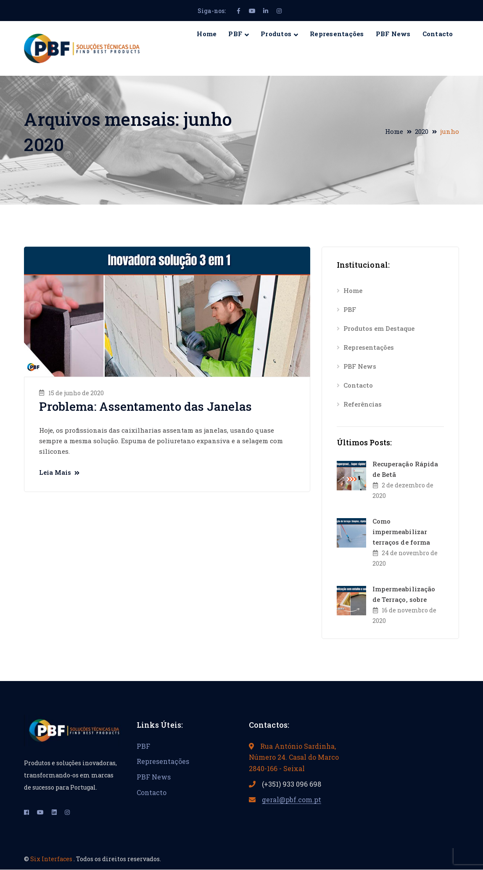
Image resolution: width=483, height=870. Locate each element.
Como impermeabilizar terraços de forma (401, 531)
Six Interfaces (52, 859)
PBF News (359, 366)
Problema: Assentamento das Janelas (145, 406)
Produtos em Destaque (378, 328)
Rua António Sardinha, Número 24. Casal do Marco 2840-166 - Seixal (294, 757)
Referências (362, 404)
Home (394, 131)
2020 (421, 131)
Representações (368, 347)
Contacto (358, 385)
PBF (349, 309)
